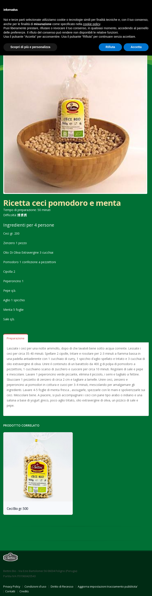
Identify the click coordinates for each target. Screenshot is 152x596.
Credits (24, 591)
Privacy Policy (11, 586)
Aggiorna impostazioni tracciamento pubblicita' (108, 586)
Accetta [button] (136, 47)
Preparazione (15, 338)
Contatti (10, 591)
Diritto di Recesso (62, 586)
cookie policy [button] (91, 24)
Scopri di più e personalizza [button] (30, 47)
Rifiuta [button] (110, 47)
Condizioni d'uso (35, 586)
